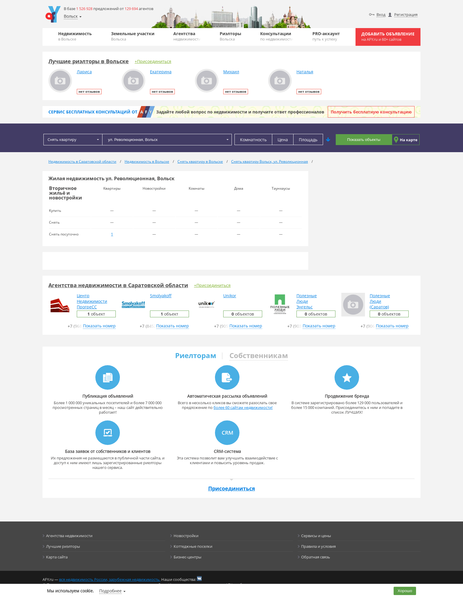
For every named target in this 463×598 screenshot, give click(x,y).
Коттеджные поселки (193, 546)
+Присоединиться (153, 61)
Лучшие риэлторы (63, 546)
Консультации (276, 36)
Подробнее (110, 591)
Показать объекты (363, 139)
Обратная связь (315, 557)
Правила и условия (318, 546)
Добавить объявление (388, 36)
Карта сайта (57, 557)
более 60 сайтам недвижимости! (243, 407)
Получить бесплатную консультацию (371, 112)
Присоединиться (231, 488)
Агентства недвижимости (69, 535)
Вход (380, 14)
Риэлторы (230, 36)
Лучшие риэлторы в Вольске (88, 61)
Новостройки (186, 535)
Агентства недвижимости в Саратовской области (118, 285)
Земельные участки (132, 36)
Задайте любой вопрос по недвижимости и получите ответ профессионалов (240, 112)
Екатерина (161, 71)
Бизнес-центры (187, 557)
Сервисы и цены (316, 535)
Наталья (304, 71)
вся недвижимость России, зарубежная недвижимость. (109, 579)
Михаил (231, 71)
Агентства (187, 36)
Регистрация (406, 14)
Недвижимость (75, 36)
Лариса (84, 71)
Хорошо (405, 591)
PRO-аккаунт (326, 36)
